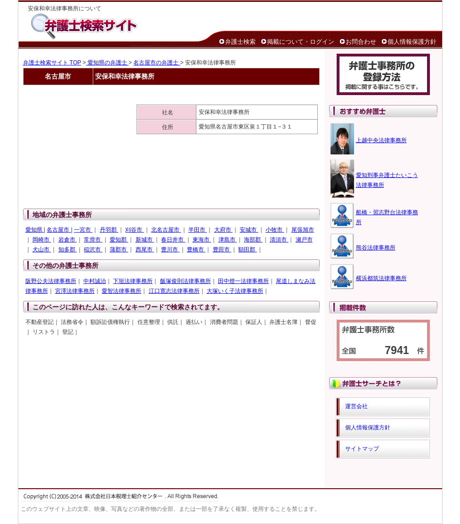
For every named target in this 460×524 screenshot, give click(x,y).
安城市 (249, 229)
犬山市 (41, 249)
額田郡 (247, 249)
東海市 (202, 239)
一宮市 (83, 229)
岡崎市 (41, 239)
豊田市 (222, 249)
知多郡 (67, 249)
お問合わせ (361, 41)
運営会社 (356, 406)
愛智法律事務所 (121, 291)
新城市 (145, 239)
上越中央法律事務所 (381, 140)
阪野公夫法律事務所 (50, 281)
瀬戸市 (304, 239)
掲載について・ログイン (300, 41)
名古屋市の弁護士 (156, 62)
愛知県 (34, 229)
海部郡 (253, 239)
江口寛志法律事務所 (174, 291)
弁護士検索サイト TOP (52, 62)
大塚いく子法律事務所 (235, 291)
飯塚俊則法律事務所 (185, 281)
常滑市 (93, 239)
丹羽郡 (109, 229)
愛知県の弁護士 (107, 62)
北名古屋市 (166, 229)
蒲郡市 (119, 249)
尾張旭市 (302, 229)
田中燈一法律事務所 (243, 281)
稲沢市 (93, 249)
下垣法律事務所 (133, 281)
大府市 (223, 229)
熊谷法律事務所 (375, 247)
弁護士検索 (240, 41)
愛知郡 (119, 239)
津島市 (227, 239)
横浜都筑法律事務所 (381, 278)
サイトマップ (362, 448)
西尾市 (145, 249)
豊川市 (170, 249)
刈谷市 (134, 229)
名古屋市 (59, 229)
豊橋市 (196, 249)
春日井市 (173, 239)
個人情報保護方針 (411, 41)
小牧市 (275, 229)
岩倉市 (67, 239)
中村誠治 (94, 281)
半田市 (197, 229)
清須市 (279, 239)
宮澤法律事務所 (75, 291)
